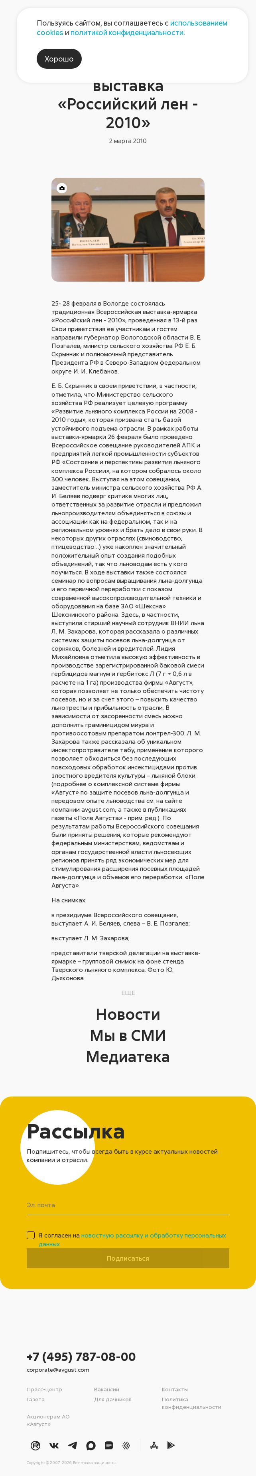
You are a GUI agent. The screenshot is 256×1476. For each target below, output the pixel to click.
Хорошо (59, 58)
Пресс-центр (44, 1389)
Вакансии (106, 1389)
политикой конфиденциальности (127, 32)
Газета (36, 1399)
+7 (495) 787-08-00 (81, 1356)
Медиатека (128, 1056)
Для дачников (113, 1399)
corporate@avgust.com (58, 1369)
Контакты (175, 1389)
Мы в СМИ (128, 1035)
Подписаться (128, 1258)
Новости (128, 1013)
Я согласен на (132, 1239)
